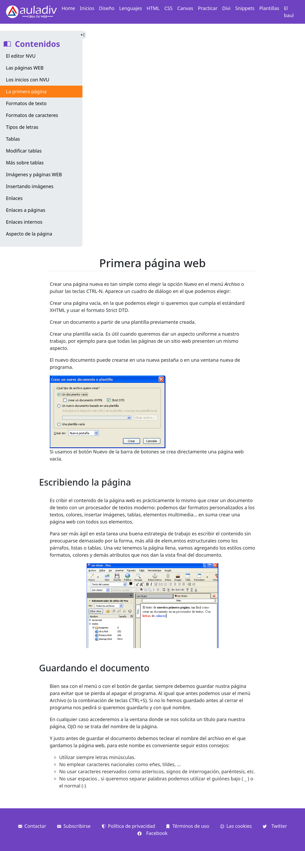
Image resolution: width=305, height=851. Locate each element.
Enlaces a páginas (25, 210)
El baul (289, 11)
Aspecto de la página (29, 234)
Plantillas (269, 8)
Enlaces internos (24, 222)
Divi (226, 8)
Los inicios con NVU (27, 79)
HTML (153, 8)
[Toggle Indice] (83, 35)
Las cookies (236, 826)
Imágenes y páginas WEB (34, 174)
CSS (168, 8)
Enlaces (14, 198)
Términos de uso (187, 826)
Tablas (13, 139)
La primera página (26, 91)
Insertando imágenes (30, 186)
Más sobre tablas (25, 162)
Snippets (244, 8)
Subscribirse (74, 826)
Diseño (107, 8)
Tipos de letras (22, 127)
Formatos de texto (26, 103)
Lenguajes (130, 8)
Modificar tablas (24, 151)
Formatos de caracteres (32, 115)
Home (68, 8)
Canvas (185, 8)
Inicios (87, 8)
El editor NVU (21, 56)
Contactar (32, 826)
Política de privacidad (128, 826)
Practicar (208, 8)
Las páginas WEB (25, 68)
